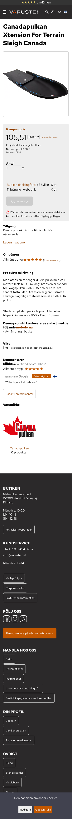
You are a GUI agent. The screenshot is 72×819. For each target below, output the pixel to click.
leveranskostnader (50, 137)
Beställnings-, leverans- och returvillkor (29, 698)
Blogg (9, 763)
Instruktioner (13, 678)
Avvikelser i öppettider (19, 529)
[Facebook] (6, 619)
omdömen (36, 2)
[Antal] (13, 168)
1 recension (51, 260)
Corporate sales (15, 588)
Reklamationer (14, 669)
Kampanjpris (15, 129)
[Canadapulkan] (19, 435)
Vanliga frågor (14, 578)
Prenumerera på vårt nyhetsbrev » (29, 633)
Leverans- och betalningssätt (23, 688)
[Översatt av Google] (16, 376)
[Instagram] (15, 619)
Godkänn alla (43, 809)
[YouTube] (23, 619)
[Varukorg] (59, 12)
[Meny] (4, 12)
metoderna (24, 327)
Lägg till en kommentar (19, 394)
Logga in (11, 720)
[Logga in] (53, 12)
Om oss (10, 792)
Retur (9, 659)
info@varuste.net (14, 555)
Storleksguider (14, 772)
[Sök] (47, 12)
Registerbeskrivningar (19, 740)
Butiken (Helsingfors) (21, 185)
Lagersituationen (14, 242)
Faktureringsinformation (20, 598)
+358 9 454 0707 (21, 549)
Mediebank (12, 782)
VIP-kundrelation (16, 730)
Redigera (25, 809)
